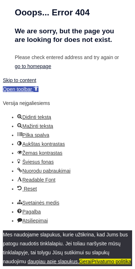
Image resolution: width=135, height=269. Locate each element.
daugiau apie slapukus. (53, 261)
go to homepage (33, 66)
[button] (21, 89)
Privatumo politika (111, 261)
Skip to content (19, 80)
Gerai (85, 261)
